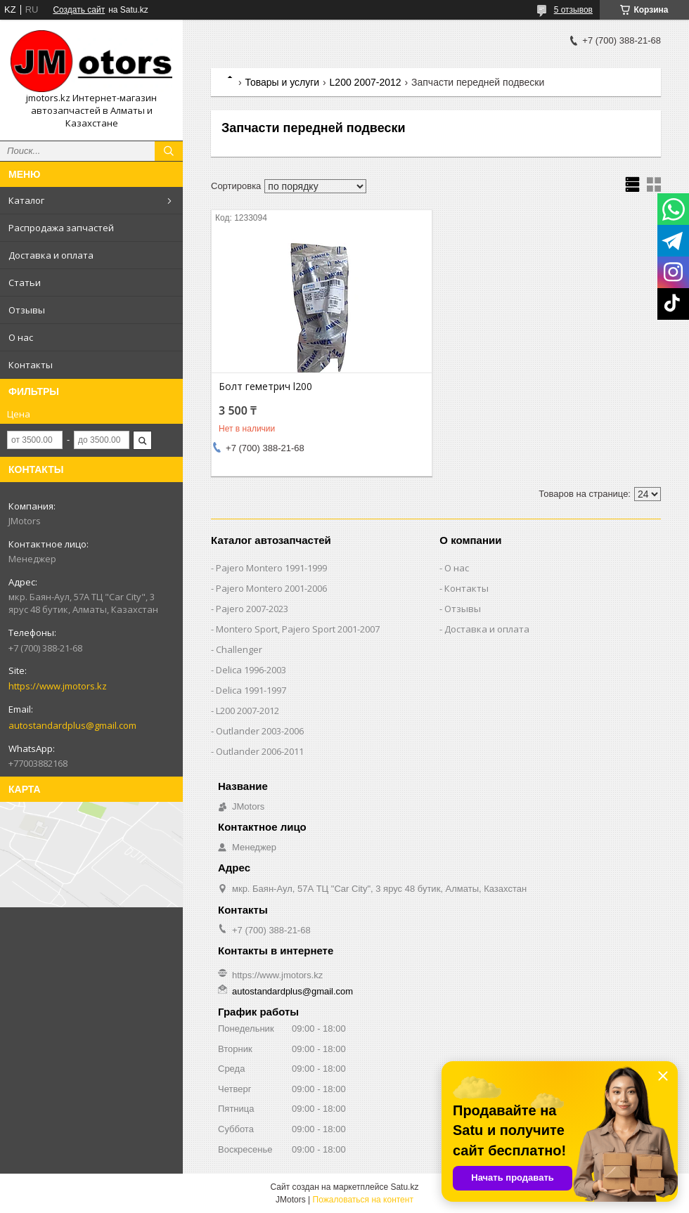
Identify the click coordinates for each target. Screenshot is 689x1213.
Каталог (26, 200)
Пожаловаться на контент (363, 1200)
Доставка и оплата (51, 255)
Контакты (30, 364)
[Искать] (169, 151)
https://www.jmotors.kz (57, 686)
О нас (20, 337)
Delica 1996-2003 (251, 669)
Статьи (24, 282)
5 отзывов (573, 10)
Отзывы (26, 310)
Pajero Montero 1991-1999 (271, 568)
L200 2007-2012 (365, 82)
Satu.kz (404, 1187)
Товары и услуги (282, 82)
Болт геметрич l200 (265, 386)
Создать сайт (79, 10)
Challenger (239, 649)
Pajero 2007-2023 (252, 608)
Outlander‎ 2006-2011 (260, 751)
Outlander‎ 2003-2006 (260, 731)
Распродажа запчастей (61, 227)
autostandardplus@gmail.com (72, 725)
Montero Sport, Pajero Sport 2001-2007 (298, 629)
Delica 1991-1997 (251, 690)
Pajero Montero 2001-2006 (271, 588)
